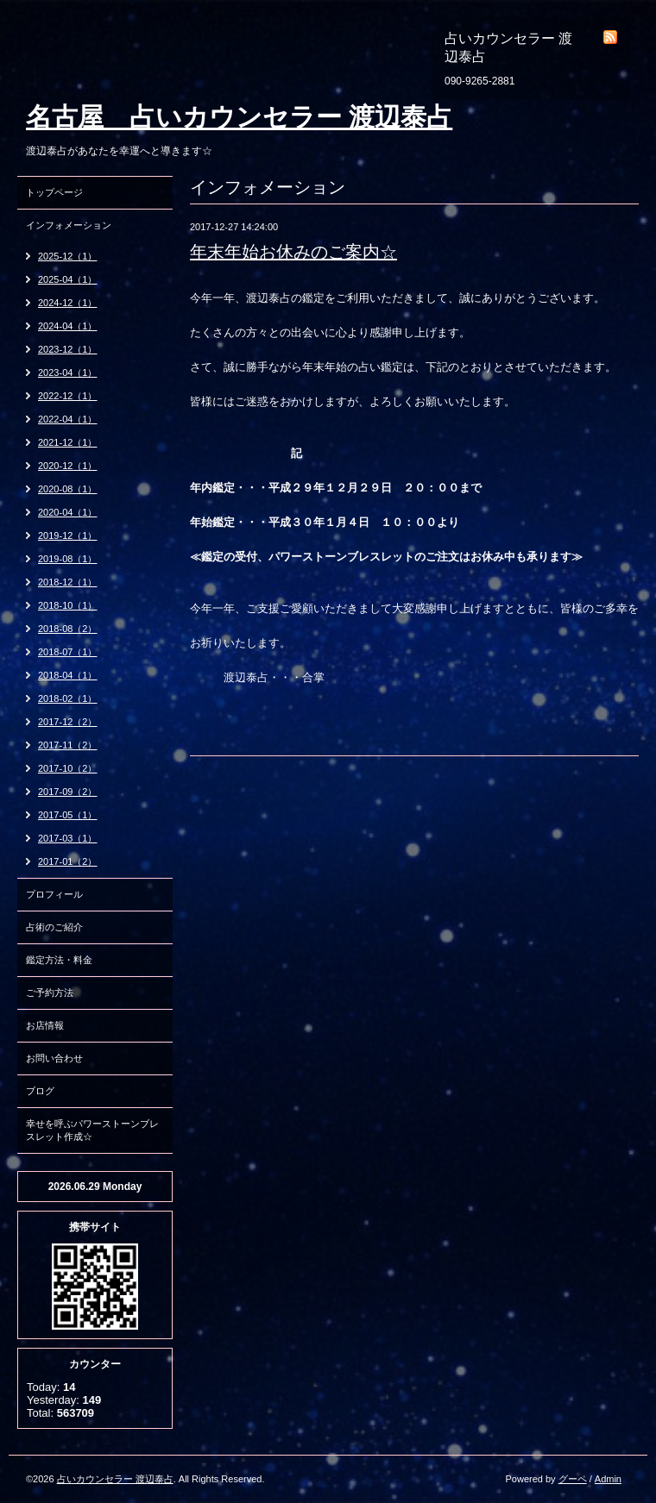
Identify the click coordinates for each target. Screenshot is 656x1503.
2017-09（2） (68, 791)
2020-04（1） (68, 512)
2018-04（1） (68, 675)
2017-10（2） (68, 768)
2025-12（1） (68, 256)
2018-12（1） (68, 582)
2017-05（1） (68, 815)
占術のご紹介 (54, 927)
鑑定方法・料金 (59, 960)
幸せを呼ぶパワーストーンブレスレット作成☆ (92, 1130)
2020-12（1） (68, 465)
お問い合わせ (54, 1058)
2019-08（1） (68, 559)
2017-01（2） (68, 861)
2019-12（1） (68, 535)
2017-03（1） (68, 838)
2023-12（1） (68, 349)
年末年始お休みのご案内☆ (293, 251)
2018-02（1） (68, 698)
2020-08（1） (68, 489)
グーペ (572, 1479)
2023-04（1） (68, 372)
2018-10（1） (68, 605)
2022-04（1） (68, 419)
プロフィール (54, 894)
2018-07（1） (68, 652)
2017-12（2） (68, 722)
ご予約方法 (49, 992)
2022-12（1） (68, 396)
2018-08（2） (68, 628)
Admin (608, 1479)
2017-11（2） (68, 745)
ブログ (40, 1091)
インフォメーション (68, 225)
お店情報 (45, 1025)
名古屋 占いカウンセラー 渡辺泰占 (239, 117)
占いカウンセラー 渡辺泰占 (115, 1479)
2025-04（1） (68, 279)
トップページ (54, 192)
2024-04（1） (68, 326)
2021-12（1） (68, 442)
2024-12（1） (68, 302)
